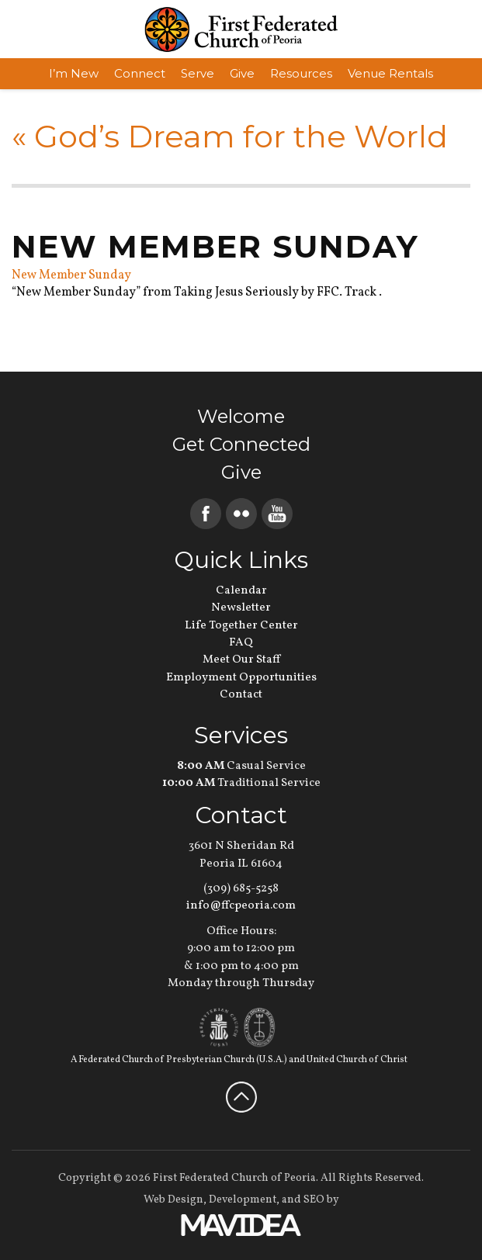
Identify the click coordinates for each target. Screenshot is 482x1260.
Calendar (241, 591)
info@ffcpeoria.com (241, 906)
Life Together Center (241, 626)
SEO (313, 1199)
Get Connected (241, 444)
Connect (139, 73)
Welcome (241, 416)
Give (242, 73)
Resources (301, 73)
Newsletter (241, 608)
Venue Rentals (390, 73)
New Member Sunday (71, 275)
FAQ (241, 643)
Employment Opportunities (241, 678)
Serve (197, 73)
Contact (241, 695)
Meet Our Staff (241, 660)
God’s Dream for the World (230, 136)
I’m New (74, 73)
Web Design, (175, 1199)
